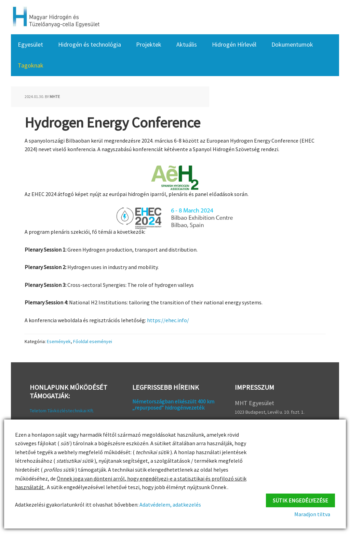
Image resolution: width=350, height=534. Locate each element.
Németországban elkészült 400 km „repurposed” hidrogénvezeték (173, 404)
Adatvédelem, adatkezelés (169, 504)
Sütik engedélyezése (300, 499)
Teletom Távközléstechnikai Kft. (62, 411)
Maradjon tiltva (317, 514)
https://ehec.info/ (168, 320)
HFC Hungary (55, 17)
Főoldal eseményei (92, 341)
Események (59, 341)
